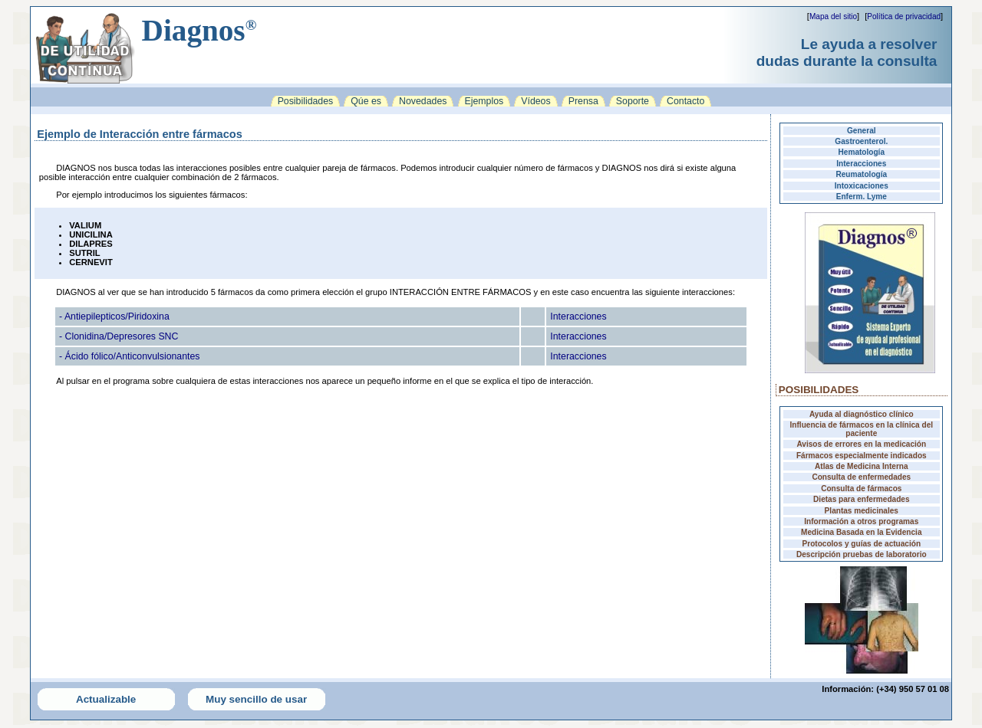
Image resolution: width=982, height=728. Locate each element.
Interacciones (861, 163)
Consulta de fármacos (861, 488)
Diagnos (199, 30)
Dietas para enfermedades (861, 499)
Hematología (862, 152)
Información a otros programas (861, 521)
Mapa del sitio (833, 16)
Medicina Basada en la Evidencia (861, 532)
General (861, 130)
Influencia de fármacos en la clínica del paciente (862, 429)
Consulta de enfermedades (861, 477)
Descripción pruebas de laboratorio (861, 554)
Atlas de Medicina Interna (861, 466)
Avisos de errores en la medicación (861, 444)
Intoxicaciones (861, 186)
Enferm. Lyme (861, 196)
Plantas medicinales (861, 511)
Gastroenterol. (861, 141)
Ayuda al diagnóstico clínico (861, 414)
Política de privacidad (904, 16)
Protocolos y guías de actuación (861, 543)
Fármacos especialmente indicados (861, 455)
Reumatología (861, 174)
